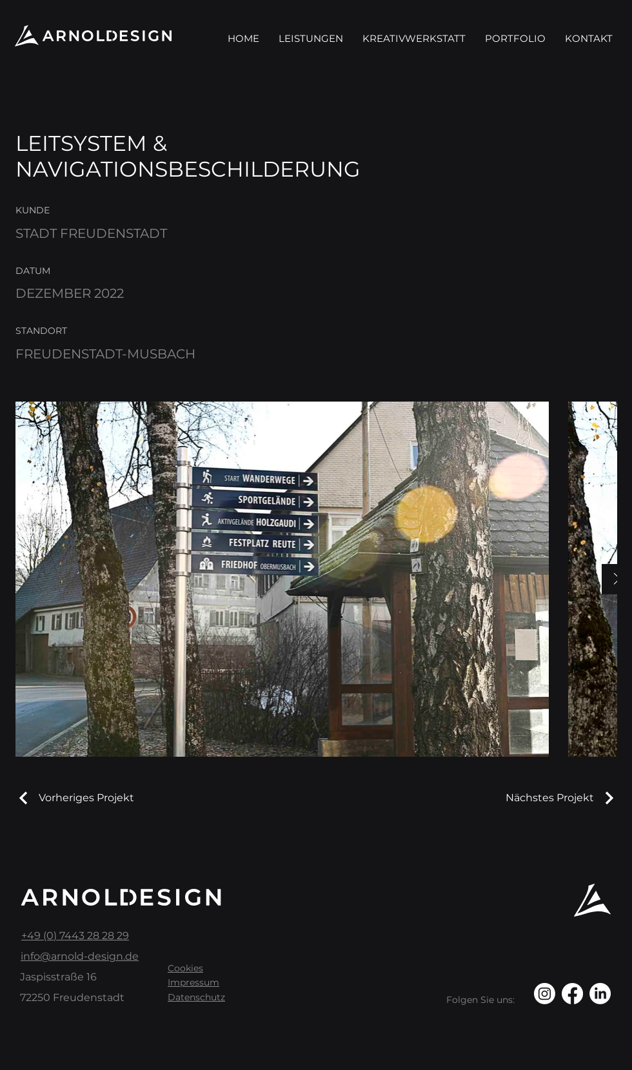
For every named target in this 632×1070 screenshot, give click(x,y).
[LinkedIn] (600, 993)
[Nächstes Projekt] (561, 798)
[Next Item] (617, 579)
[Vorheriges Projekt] (74, 798)
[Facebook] (572, 993)
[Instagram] (544, 993)
